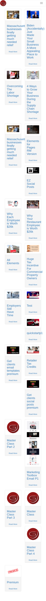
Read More (13, 52)
